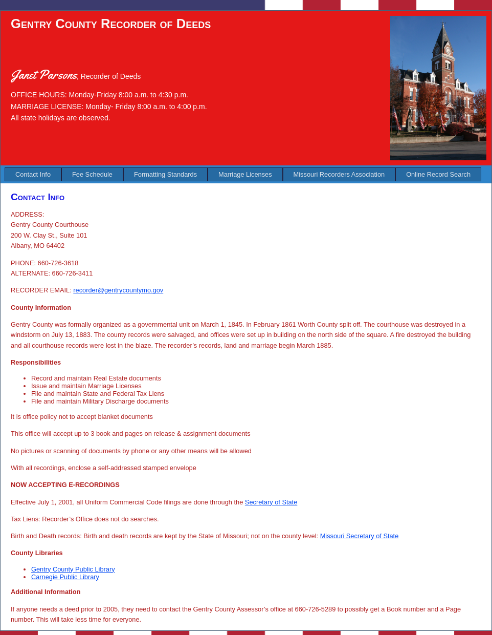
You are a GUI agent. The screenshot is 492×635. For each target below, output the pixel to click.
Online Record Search (438, 174)
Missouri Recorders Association (339, 174)
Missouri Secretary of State (359, 536)
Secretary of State (271, 502)
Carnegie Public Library (65, 577)
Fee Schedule (92, 174)
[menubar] (243, 174)
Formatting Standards (165, 174)
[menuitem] (33, 174)
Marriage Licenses (245, 174)
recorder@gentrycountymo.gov (118, 290)
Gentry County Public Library (73, 569)
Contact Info (33, 174)
